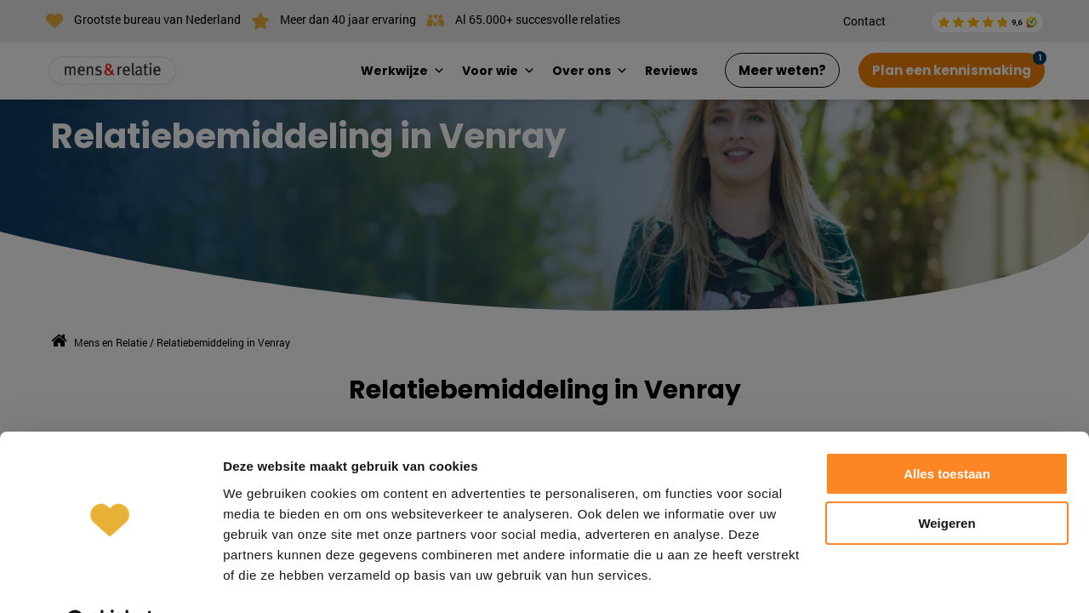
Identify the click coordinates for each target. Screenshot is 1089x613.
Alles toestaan (947, 431)
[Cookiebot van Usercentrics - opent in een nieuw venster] (110, 580)
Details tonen (263, 579)
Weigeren (946, 480)
